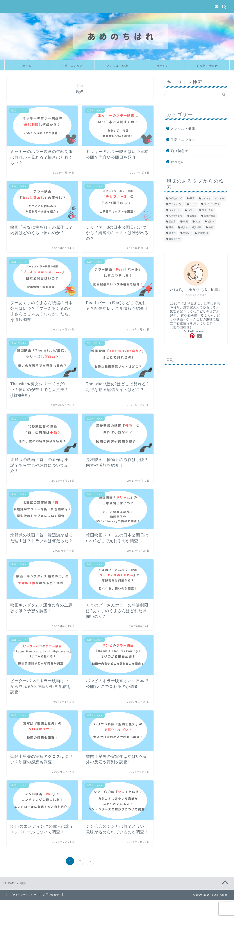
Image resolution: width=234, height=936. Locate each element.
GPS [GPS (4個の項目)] (191, 198)
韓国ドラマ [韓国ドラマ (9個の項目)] (174, 239)
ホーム (27, 65)
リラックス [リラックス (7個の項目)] (207, 210)
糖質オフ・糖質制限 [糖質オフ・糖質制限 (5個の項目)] (191, 227)
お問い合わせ (51, 894)
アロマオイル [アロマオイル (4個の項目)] (175, 204)
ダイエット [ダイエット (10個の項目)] (174, 210)
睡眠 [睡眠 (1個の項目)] (171, 227)
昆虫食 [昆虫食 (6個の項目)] (172, 222)
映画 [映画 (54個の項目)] (185, 222)
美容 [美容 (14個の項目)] (211, 227)
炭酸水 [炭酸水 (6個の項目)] (211, 222)
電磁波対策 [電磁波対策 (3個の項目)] (203, 233)
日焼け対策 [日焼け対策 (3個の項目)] (209, 216)
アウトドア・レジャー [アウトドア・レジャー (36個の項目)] (213, 198)
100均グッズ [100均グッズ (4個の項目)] (175, 198)
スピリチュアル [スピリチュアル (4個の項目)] (212, 204)
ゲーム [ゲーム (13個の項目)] (193, 204)
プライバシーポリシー (23, 894)
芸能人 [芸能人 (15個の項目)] (186, 233)
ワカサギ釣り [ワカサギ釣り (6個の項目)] (175, 216)
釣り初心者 (179, 151)
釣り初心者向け (207, 65)
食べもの (163, 65)
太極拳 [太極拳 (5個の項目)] (193, 216)
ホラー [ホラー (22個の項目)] (191, 210)
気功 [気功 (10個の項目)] (197, 222)
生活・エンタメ (72, 65)
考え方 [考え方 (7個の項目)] (172, 233)
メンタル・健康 (117, 65)
